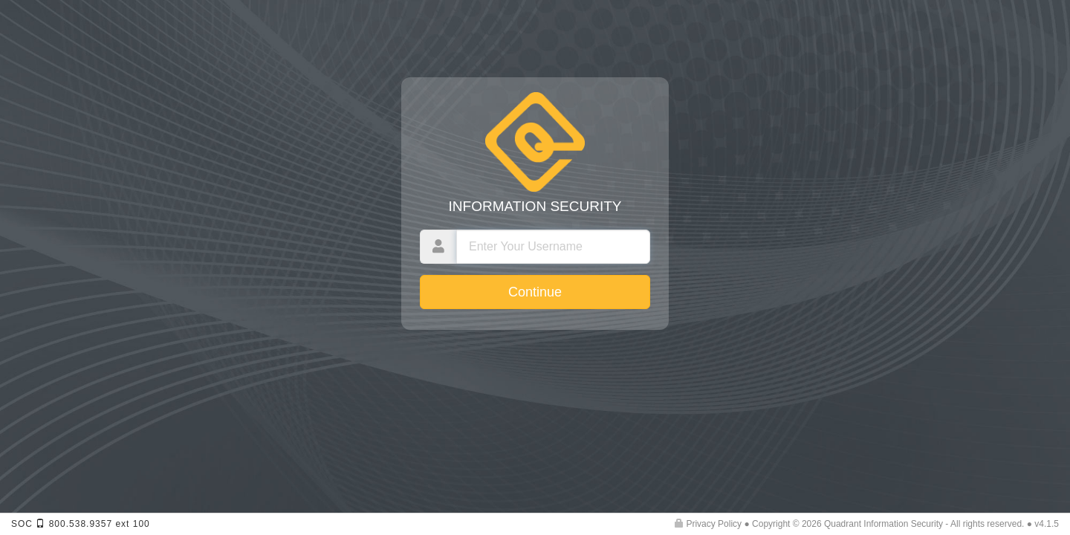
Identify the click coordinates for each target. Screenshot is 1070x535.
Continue (535, 292)
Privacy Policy (708, 524)
